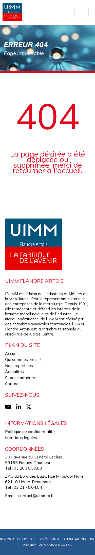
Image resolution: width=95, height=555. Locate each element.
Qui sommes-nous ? (23, 359)
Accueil (11, 353)
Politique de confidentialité (30, 431)
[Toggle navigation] (81, 12)
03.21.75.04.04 (28, 487)
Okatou (50, 544)
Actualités (14, 371)
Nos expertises (19, 365)
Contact (12, 383)
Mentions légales (21, 437)
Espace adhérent (21, 377)
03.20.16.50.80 (28, 468)
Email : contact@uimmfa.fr (29, 495)
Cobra (66, 544)
